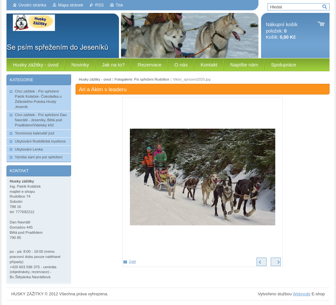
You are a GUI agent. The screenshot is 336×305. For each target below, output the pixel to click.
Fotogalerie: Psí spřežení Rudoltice (142, 79)
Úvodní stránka (32, 5)
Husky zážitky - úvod (95, 79)
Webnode (301, 293)
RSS (99, 5)
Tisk (119, 5)
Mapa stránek (70, 5)
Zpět (132, 261)
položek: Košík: (282, 31)
